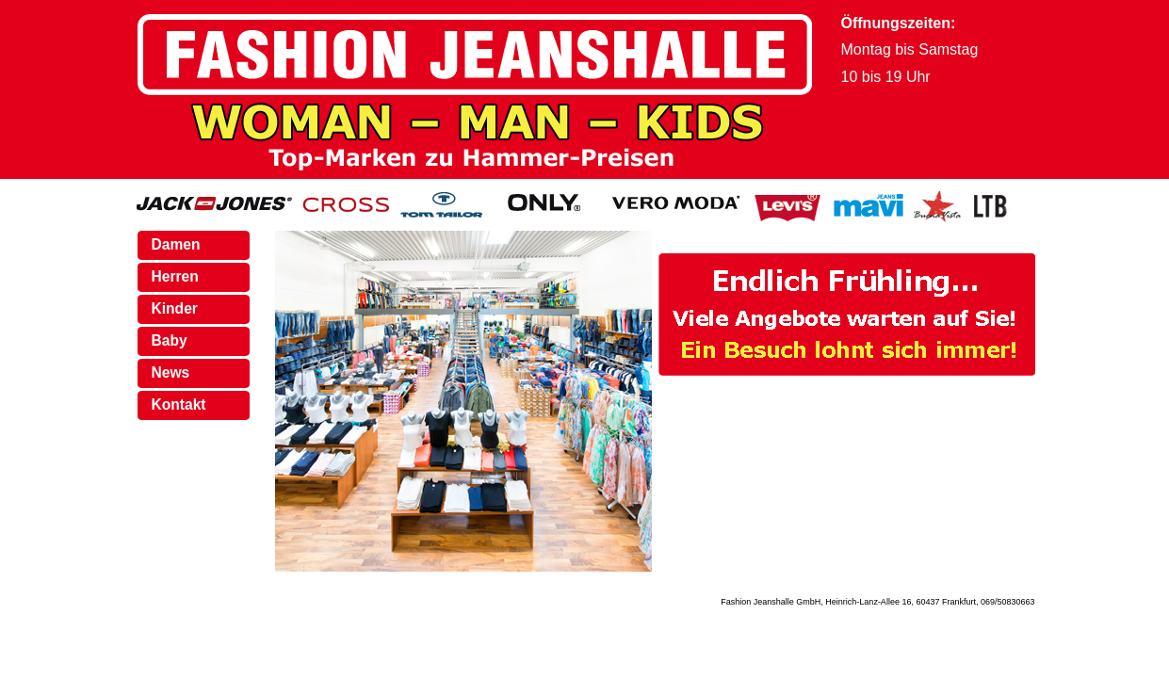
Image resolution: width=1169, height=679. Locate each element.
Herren (175, 276)
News (171, 372)
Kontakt (179, 404)
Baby (169, 340)
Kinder (175, 308)
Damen (176, 244)
